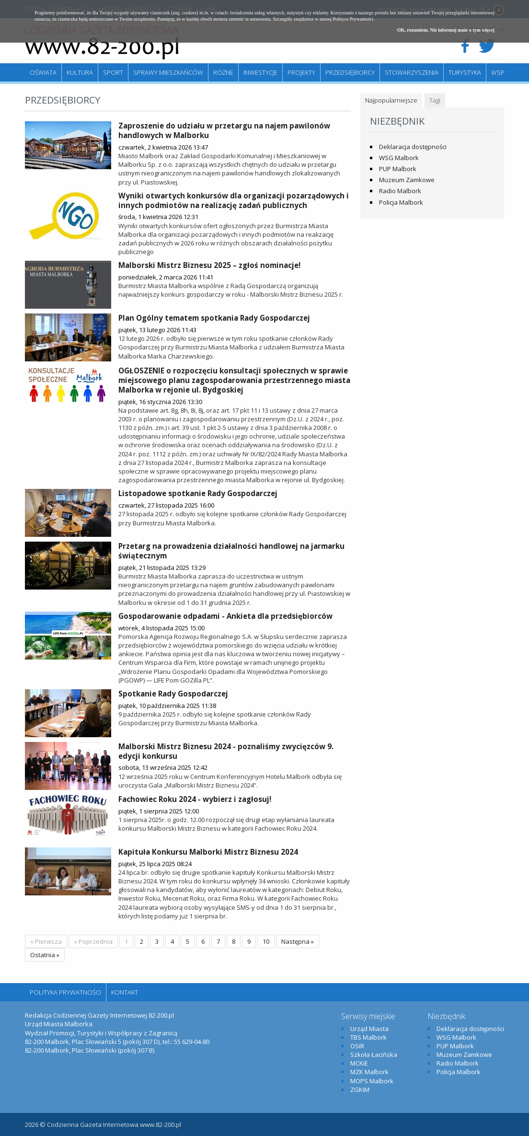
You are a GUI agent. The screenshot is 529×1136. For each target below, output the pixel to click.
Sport (113, 72)
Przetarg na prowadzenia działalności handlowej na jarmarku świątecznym (231, 550)
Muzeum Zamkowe (407, 179)
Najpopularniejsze (391, 100)
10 (266, 941)
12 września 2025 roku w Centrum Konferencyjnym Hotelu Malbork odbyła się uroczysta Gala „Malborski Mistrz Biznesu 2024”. (230, 780)
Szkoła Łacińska (373, 1054)
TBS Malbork (368, 1037)
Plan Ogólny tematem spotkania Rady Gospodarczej (214, 318)
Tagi (434, 100)
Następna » (297, 941)
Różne (223, 72)
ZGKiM (359, 1089)
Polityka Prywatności (65, 992)
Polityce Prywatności (353, 19)
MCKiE (359, 1063)
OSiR (357, 1046)
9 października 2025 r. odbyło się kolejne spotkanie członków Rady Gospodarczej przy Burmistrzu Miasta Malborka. (214, 718)
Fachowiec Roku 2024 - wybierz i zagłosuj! (194, 799)
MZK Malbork (369, 1071)
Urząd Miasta (369, 1028)
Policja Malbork (401, 202)
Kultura (80, 72)
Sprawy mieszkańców (168, 72)
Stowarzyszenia (411, 72)
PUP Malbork (397, 168)
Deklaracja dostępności (413, 146)
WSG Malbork (399, 157)
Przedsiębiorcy (350, 72)
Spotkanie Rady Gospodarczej (173, 693)
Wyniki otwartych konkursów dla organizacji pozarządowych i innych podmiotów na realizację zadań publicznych (233, 200)
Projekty (301, 72)
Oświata (43, 72)
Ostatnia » (44, 955)
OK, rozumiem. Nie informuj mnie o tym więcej (445, 30)
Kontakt (124, 992)
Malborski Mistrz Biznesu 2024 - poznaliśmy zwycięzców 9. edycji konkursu (226, 751)
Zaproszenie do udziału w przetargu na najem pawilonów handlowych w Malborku (224, 130)
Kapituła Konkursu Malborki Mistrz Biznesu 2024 (208, 852)
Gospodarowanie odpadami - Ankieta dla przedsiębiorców (225, 616)
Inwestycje (260, 72)
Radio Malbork (400, 190)
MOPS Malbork (371, 1081)
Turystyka (464, 72)
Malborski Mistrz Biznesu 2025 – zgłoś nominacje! (209, 265)
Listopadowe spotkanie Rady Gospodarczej (197, 493)
